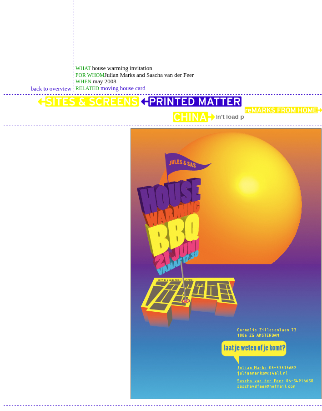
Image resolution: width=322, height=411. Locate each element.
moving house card (122, 88)
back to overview (51, 88)
